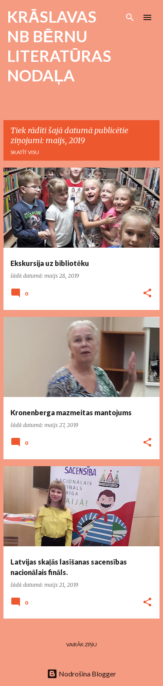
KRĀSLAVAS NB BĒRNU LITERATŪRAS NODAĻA (59, 46)
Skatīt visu (24, 152)
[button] (147, 293)
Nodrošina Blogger (81, 673)
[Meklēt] (130, 17)
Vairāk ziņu (81, 644)
